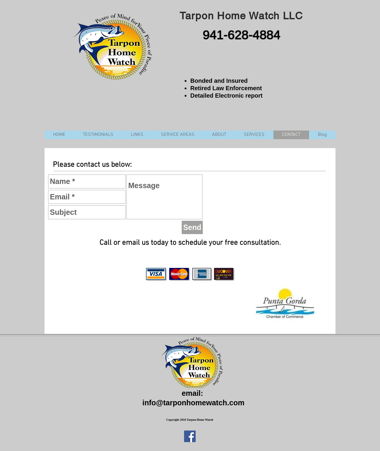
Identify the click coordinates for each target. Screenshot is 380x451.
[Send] (192, 227)
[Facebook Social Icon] (190, 436)
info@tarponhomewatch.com (193, 402)
